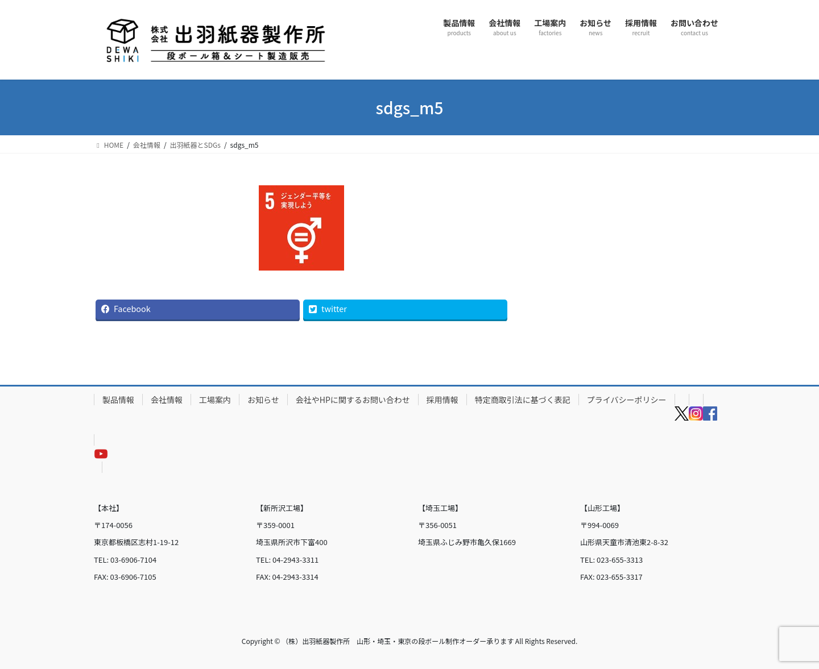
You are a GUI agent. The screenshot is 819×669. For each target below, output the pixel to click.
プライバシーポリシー (627, 399)
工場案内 (215, 399)
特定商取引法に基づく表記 (522, 399)
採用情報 (442, 399)
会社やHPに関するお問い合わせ (353, 399)
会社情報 (167, 399)
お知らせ (263, 399)
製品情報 (118, 399)
